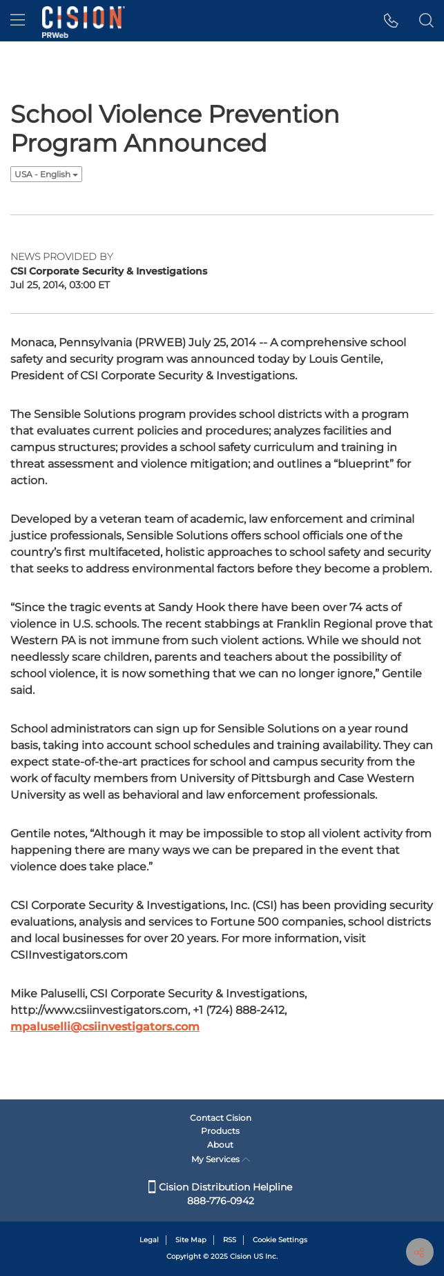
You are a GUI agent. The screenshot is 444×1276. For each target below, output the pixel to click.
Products (220, 1131)
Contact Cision (220, 1118)
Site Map (190, 1239)
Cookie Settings (280, 1239)
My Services (220, 1159)
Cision (240, 1256)
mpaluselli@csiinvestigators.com (105, 1026)
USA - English (46, 174)
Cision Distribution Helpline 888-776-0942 (220, 1194)
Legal (149, 1239)
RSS (229, 1239)
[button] (391, 20)
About (220, 1144)
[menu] (17, 20)
